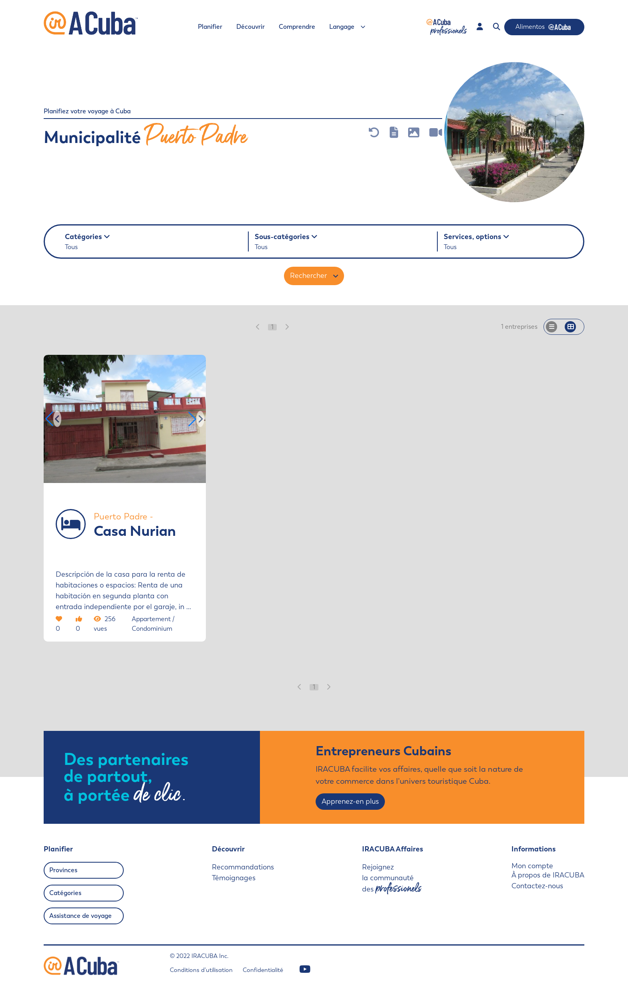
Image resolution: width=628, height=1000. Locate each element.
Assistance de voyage (80, 916)
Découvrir (250, 26)
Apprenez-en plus (350, 801)
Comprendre (297, 26)
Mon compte (532, 866)
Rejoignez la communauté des (391, 879)
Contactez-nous (537, 885)
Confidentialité (263, 970)
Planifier (210, 26)
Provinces (63, 870)
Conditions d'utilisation (201, 970)
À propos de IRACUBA (547, 875)
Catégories (65, 893)
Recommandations (243, 867)
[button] (196, 419)
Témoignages (234, 877)
